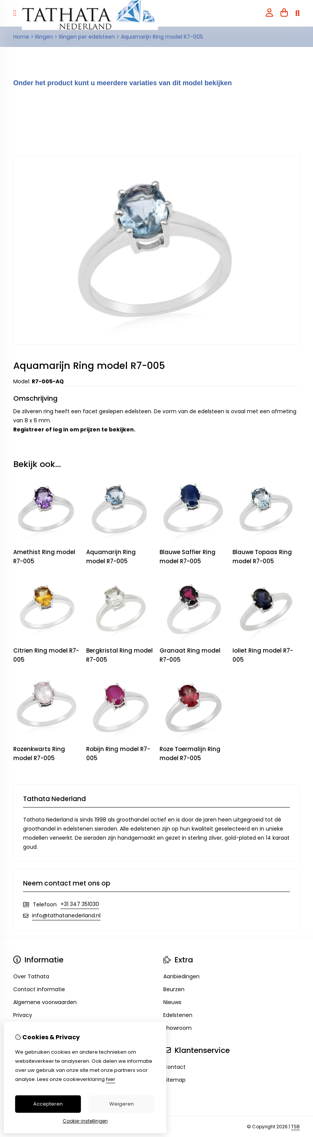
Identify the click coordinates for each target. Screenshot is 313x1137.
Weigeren (121, 1103)
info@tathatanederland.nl (66, 915)
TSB (295, 1126)
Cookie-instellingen (85, 1121)
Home (21, 37)
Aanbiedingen (181, 976)
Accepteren (48, 1103)
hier (110, 1079)
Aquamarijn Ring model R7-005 (162, 37)
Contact (174, 1067)
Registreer (28, 429)
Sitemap (174, 1080)
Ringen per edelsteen (87, 37)
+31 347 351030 (79, 904)
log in (60, 429)
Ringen (44, 37)
